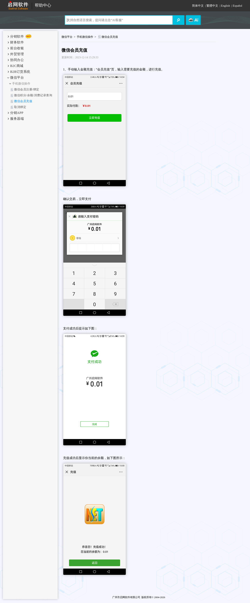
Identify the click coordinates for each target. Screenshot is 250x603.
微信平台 (17, 77)
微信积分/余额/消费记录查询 (33, 95)
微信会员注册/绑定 (26, 89)
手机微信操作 (21, 83)
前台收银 (17, 48)
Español (237, 5)
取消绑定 (20, 107)
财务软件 (17, 42)
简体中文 (198, 5)
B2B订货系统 (20, 72)
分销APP (16, 113)
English (225, 5)
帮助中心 (43, 5)
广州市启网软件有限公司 (126, 597)
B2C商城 (16, 66)
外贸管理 (17, 54)
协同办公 (17, 60)
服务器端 (17, 119)
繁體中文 (212, 5)
